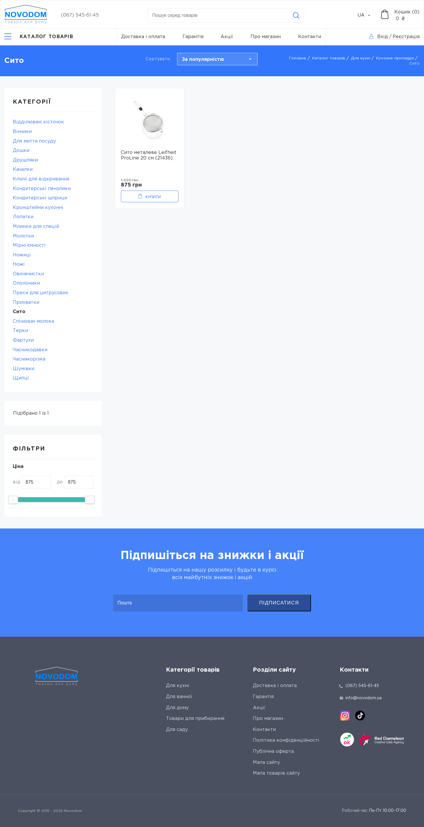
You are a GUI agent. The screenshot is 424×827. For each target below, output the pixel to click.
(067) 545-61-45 (80, 15)
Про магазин (266, 37)
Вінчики (22, 131)
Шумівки (23, 369)
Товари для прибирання (195, 718)
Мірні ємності (29, 245)
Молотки (23, 236)
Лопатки (23, 217)
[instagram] (345, 715)
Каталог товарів (329, 58)
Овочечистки (28, 274)
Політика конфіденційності (286, 740)
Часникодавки (30, 350)
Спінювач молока (33, 321)
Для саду (177, 729)
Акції (227, 37)
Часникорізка (29, 359)
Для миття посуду (34, 141)
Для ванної (179, 697)
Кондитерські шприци (40, 198)
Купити (153, 197)
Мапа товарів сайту (276, 773)
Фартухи (23, 340)
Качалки (23, 169)
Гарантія (193, 37)
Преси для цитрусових (40, 293)
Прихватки (26, 302)
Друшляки (25, 160)
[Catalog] (38, 37)
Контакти (309, 37)
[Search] (296, 15)
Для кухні (360, 58)
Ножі (19, 264)
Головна (297, 58)
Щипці (21, 378)
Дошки (21, 150)
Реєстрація (406, 37)
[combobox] (367, 15)
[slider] (13, 500)
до (60, 482)
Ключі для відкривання (41, 179)
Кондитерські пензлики (42, 189)
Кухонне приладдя (395, 58)
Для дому (177, 708)
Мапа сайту (266, 762)
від (16, 482)
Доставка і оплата (143, 37)
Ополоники (26, 283)
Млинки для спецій (36, 226)
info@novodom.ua (361, 698)
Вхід (382, 37)
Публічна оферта (273, 751)
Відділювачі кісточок (38, 122)
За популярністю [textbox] (203, 59)
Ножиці (22, 255)
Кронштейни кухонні (38, 207)
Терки (20, 331)
